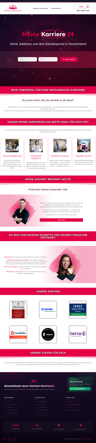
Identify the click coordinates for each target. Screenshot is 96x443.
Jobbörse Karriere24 (40, 8)
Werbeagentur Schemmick (87, 438)
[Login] (87, 6)
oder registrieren (83, 10)
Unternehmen (56, 8)
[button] (68, 59)
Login (81, 6)
